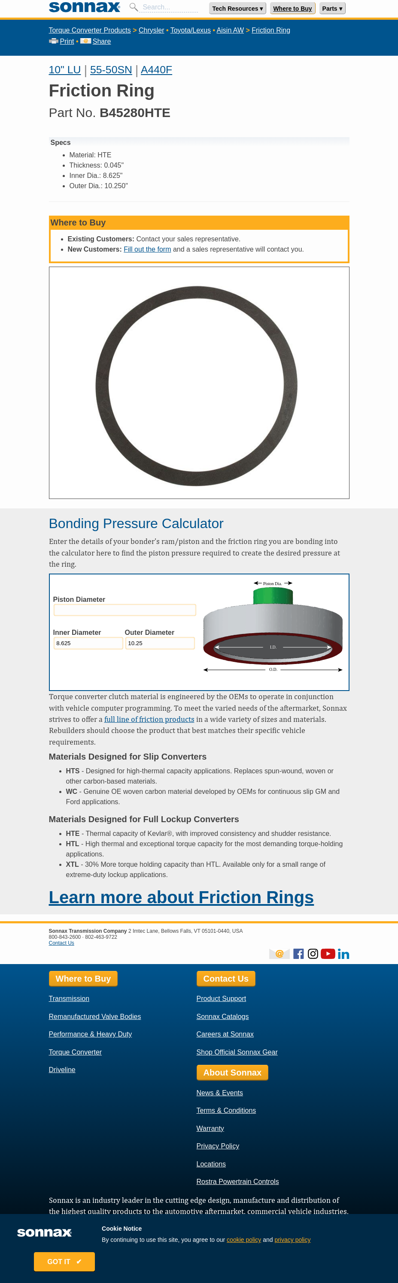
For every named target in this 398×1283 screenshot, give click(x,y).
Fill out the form (147, 249)
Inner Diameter (77, 632)
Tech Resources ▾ (237, 8)
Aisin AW (230, 30)
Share (95, 41)
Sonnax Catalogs (223, 1016)
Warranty (210, 1128)
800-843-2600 (65, 937)
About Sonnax (233, 1072)
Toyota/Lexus (190, 30)
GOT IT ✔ (67, 1262)
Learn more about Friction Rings (181, 897)
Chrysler (151, 30)
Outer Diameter (150, 632)
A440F (156, 69)
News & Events (220, 1093)
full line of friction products (149, 719)
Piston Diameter (79, 599)
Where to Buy (292, 8)
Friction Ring (271, 30)
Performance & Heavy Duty (90, 1034)
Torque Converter (75, 1052)
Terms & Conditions (226, 1110)
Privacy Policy (218, 1146)
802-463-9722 (101, 937)
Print (61, 41)
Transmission (69, 998)
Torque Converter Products (90, 30)
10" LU (65, 69)
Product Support (221, 998)
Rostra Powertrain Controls (238, 1181)
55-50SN (111, 69)
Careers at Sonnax (225, 1034)
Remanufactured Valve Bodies (95, 1016)
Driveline (62, 1069)
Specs (61, 142)
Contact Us (61, 943)
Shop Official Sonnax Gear (237, 1052)
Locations (211, 1164)
